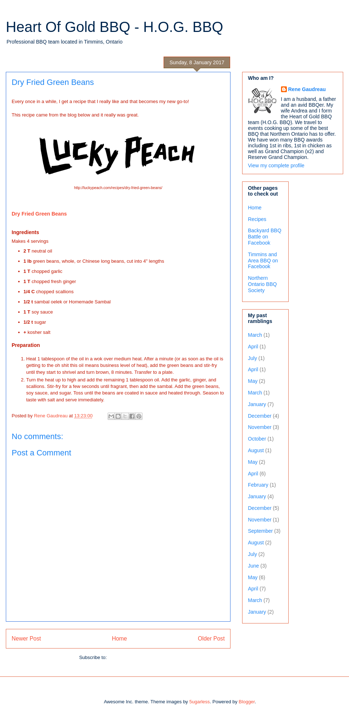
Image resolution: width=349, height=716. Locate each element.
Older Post (211, 638)
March (255, 335)
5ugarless (199, 701)
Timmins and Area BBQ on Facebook (263, 260)
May (252, 381)
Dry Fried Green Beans (39, 214)
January (257, 404)
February (258, 485)
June (253, 566)
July (252, 358)
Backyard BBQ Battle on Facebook (264, 237)
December (260, 416)
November (260, 427)
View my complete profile (276, 165)
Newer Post (26, 638)
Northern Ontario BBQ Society (262, 284)
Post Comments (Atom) (132, 657)
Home (119, 638)
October (257, 439)
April (253, 346)
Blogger (247, 701)
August (256, 450)
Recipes (257, 219)
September (260, 531)
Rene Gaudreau (307, 89)
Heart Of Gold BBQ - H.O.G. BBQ (114, 27)
